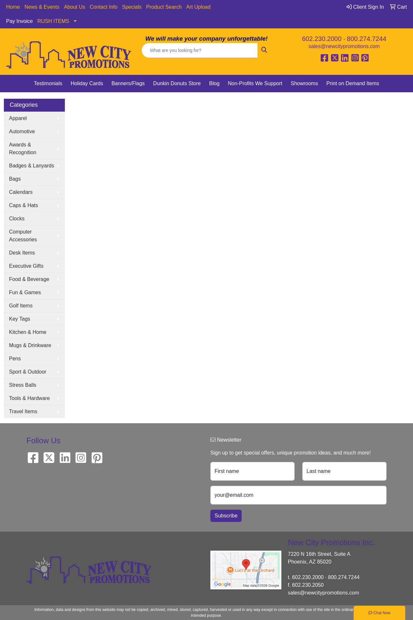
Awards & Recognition (22, 148)
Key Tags (19, 319)
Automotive (22, 131)
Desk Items (22, 252)
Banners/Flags (128, 83)
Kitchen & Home (27, 332)
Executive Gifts (26, 266)
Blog (214, 83)
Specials (131, 7)
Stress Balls (22, 385)
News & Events (42, 7)
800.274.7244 (366, 38)
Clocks (17, 218)
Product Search (164, 7)
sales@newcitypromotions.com (344, 46)
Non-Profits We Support (255, 83)
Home (13, 7)
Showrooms (304, 83)
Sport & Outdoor (27, 372)
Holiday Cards (87, 83)
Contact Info (103, 7)
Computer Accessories (23, 235)
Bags (15, 179)
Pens (15, 358)
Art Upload (198, 7)
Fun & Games (25, 292)
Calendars (21, 192)
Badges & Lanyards (31, 165)
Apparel (18, 118)
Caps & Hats (23, 205)
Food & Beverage (29, 279)
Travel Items (23, 411)
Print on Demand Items (352, 83)
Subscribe (226, 515)
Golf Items (21, 305)
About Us (74, 7)
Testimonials (48, 83)
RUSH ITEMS (53, 21)
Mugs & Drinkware (30, 345)
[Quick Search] (200, 50)
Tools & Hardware (29, 398)
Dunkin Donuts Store (177, 83)
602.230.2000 (321, 38)
